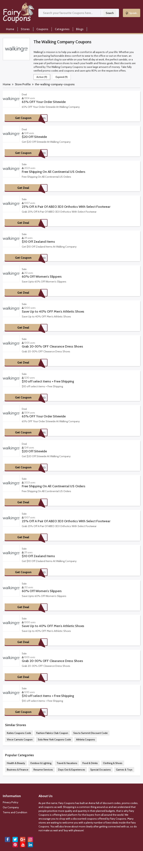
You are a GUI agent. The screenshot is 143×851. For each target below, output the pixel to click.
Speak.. (131, 13)
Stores (25, 29)
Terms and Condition (15, 812)
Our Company (11, 807)
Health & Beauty (16, 763)
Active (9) (41, 77)
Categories (62, 29)
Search (110, 13)
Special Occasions (100, 769)
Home (10, 29)
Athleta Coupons (85, 739)
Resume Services (43, 769)
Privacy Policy (10, 802)
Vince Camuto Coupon (20, 739)
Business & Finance (17, 769)
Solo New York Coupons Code (54, 739)
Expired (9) (62, 77)
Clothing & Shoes (112, 763)
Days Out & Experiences (71, 769)
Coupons (42, 29)
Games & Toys (124, 769)
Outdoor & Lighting (40, 763)
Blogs (79, 29)
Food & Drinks (90, 763)
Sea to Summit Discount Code (90, 733)
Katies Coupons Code (19, 733)
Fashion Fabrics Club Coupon (52, 733)
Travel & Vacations (67, 763)
